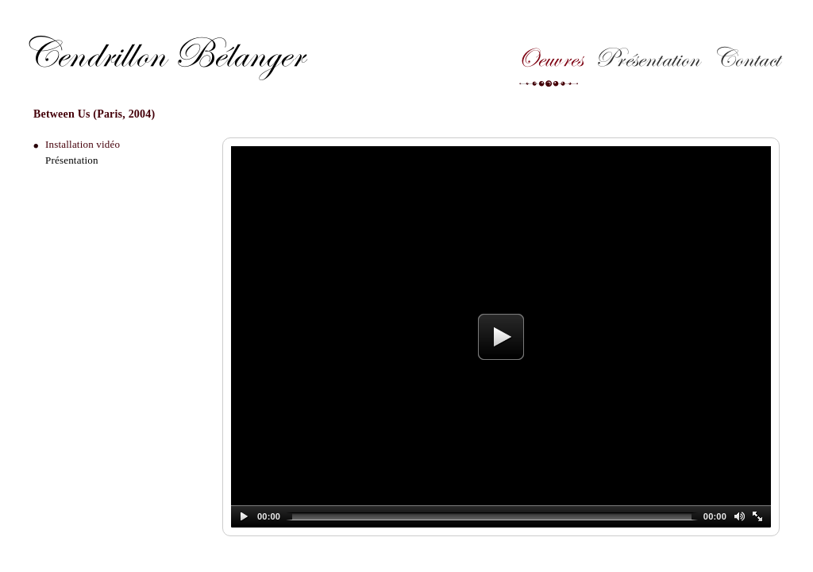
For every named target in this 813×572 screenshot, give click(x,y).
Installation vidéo (82, 144)
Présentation (647, 63)
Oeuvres (549, 63)
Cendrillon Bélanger (162, 54)
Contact (746, 63)
